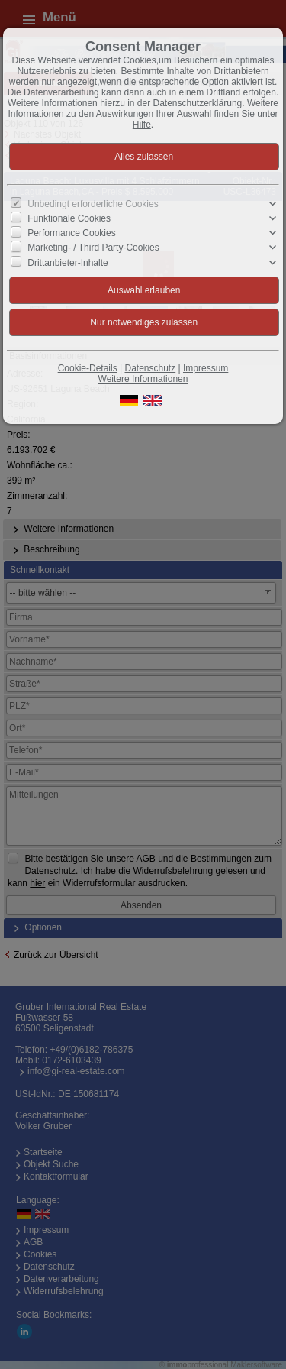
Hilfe (142, 124)
